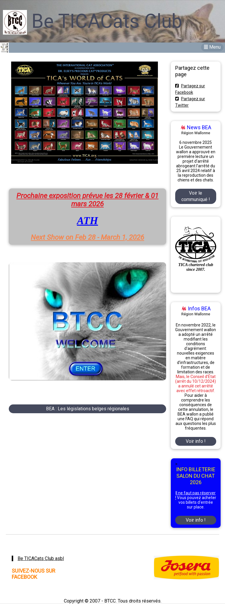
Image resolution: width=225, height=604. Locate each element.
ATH (87, 221)
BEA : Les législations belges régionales (87, 408)
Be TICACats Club (107, 21)
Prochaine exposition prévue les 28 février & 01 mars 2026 (87, 200)
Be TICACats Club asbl (41, 558)
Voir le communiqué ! (195, 196)
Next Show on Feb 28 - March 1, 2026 (87, 237)
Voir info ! (196, 441)
